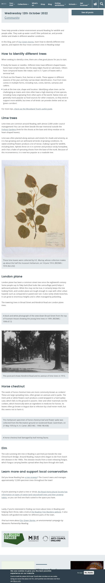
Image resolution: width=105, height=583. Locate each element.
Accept (80, 573)
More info (17, 581)
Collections (22, 4)
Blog (50, 4)
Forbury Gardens (9, 178)
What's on (35, 4)
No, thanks (89, 573)
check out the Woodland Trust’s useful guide (33, 158)
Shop (43, 4)
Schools (72, 4)
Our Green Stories (26, 91)
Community (12, 66)
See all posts (87, 61)
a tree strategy (31, 526)
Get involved (83, 4)
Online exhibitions (59, 4)
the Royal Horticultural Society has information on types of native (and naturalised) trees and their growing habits (34, 543)
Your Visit (11, 4)
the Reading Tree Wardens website (46, 561)
